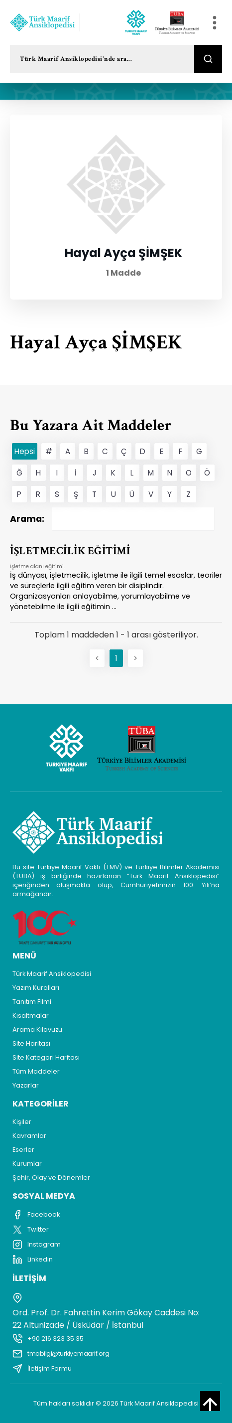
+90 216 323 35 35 (48, 1339)
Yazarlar (25, 1085)
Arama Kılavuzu (37, 1029)
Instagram (36, 1245)
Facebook (36, 1215)
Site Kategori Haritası (46, 1057)
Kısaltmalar (30, 1015)
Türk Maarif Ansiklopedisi (51, 973)
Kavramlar (29, 1135)
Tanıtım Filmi (31, 1001)
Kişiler (21, 1121)
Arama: (112, 518)
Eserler (23, 1149)
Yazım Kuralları (35, 987)
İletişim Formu (42, 1369)
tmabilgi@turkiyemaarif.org (60, 1354)
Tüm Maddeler (36, 1071)
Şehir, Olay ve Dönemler (51, 1177)
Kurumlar (27, 1163)
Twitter (30, 1230)
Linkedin (32, 1260)
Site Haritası (31, 1043)
